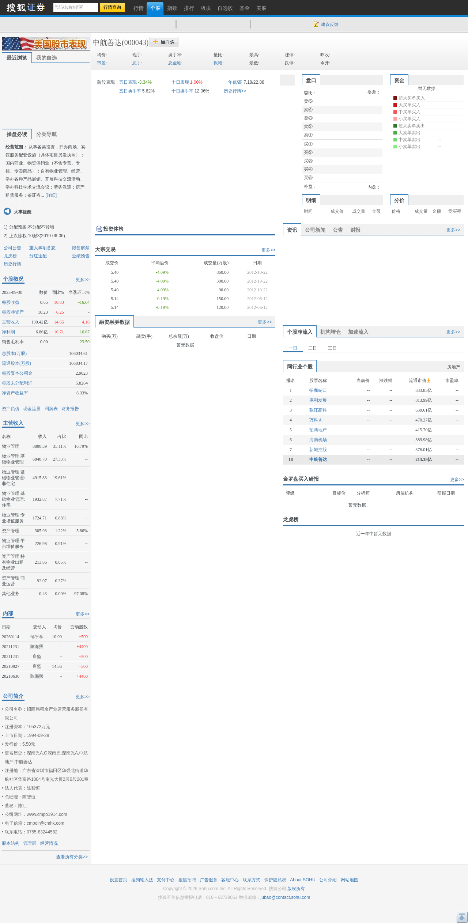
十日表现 (180, 82)
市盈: (102, 62)
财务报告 (70, 408)
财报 (355, 230)
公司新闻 (315, 230)
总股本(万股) (14, 353)
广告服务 (209, 879)
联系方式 (251, 879)
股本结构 (10, 843)
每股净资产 (13, 312)
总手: (137, 62)
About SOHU (302, 879)
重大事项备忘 (42, 247)
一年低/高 (233, 82)
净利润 (8, 331)
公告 (338, 230)
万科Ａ (315, 420)
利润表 (51, 408)
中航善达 (107, 42)
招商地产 (318, 429)
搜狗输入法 (142, 879)
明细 (311, 200)
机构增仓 (330, 332)
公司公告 (12, 247)
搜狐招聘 (187, 879)
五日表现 (128, 82)
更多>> (83, 279)
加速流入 (358, 332)
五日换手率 (130, 91)
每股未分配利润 (17, 383)
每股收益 (10, 302)
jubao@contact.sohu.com (285, 897)
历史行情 (12, 263)
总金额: (175, 62)
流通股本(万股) (16, 363)
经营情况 (49, 843)
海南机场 (318, 439)
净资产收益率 (15, 393)
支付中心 (165, 879)
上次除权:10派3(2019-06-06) (37, 235)
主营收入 (10, 322)
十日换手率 (182, 91)
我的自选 (46, 58)
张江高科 (318, 410)
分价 (399, 200)
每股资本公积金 (17, 373)
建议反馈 (330, 24)
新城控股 (318, 449)
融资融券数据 (114, 322)
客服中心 (230, 879)
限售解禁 (81, 247)
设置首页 (118, 879)
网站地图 (349, 879)
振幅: (218, 62)
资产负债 (10, 408)
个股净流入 (300, 332)
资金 (399, 80)
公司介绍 (328, 879)
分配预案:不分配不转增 (31, 227)
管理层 (29, 843)
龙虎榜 (10, 255)
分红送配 (38, 255)
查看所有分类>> (72, 856)
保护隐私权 (275, 879)
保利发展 (318, 400)
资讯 (292, 230)
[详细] (51, 195)
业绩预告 (81, 255)
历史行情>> (235, 91)
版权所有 (296, 888)
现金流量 (32, 408)
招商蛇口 (318, 390)
